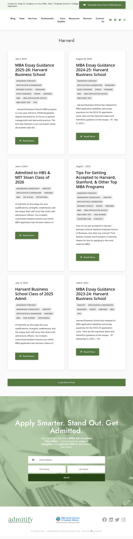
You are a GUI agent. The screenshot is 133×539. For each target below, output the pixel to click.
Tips (35, 103)
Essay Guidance (23, 94)
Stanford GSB (84, 220)
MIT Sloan (28, 198)
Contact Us (100, 20)
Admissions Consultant (28, 189)
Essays (37, 94)
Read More (27, 141)
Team (21, 18)
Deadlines (40, 90)
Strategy (98, 220)
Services (32, 18)
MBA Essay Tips (23, 103)
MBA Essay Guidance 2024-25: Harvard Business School (96, 69)
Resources (74, 18)
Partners (87, 18)
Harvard (47, 94)
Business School (24, 90)
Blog (13, 18)
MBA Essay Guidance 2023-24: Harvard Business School (96, 295)
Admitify (47, 189)
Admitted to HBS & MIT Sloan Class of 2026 (33, 178)
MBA (18, 99)
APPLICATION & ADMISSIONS (28, 85)
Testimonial (42, 198)
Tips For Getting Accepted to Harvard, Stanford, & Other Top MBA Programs (96, 180)
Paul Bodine (100, 216)
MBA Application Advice (35, 99)
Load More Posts (66, 384)
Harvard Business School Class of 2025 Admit (34, 295)
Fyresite (98, 534)
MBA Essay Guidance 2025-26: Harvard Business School (35, 69)
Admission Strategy (26, 81)
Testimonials (47, 18)
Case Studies (61, 20)
